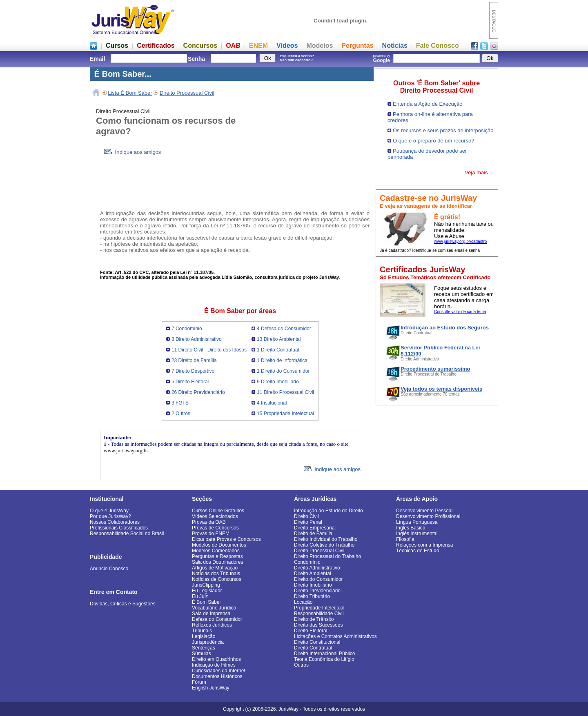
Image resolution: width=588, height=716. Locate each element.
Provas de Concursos (215, 528)
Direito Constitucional (317, 642)
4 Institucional (272, 403)
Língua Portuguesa (416, 522)
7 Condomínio (187, 328)
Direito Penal (308, 522)
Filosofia (405, 539)
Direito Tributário (312, 596)
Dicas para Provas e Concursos (226, 539)
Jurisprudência (208, 642)
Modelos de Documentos (219, 545)
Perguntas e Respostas (217, 556)
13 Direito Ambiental (279, 339)
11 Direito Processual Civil (285, 392)
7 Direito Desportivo (193, 371)
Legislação (203, 636)
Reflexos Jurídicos (212, 625)
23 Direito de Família (194, 360)
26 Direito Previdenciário (198, 392)
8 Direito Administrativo (197, 339)
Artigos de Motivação (215, 568)
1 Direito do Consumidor (283, 371)
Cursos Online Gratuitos (218, 511)
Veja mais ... (479, 172)
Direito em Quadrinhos (216, 659)
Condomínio (307, 562)
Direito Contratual (313, 648)
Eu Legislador (207, 591)
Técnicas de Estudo (417, 551)
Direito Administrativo (317, 568)
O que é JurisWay (109, 511)
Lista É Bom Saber (130, 93)
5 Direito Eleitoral (190, 382)
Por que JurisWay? (110, 516)
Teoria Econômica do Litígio (324, 659)
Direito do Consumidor (318, 579)
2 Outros (181, 413)
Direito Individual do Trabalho (325, 539)
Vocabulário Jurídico (214, 608)
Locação (303, 602)
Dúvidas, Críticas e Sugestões (123, 604)
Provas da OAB (209, 522)
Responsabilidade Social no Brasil (127, 533)
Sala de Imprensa (211, 613)
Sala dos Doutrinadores (217, 562)
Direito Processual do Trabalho (327, 556)
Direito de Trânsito (314, 619)
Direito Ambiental (312, 573)
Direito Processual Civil (187, 93)
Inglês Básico (410, 528)
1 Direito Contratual (278, 350)
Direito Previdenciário (317, 591)
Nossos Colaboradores (115, 522)
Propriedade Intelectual (319, 608)
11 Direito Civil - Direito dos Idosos (209, 350)
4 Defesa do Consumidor (284, 328)
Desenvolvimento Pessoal (424, 511)
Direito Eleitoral (310, 631)
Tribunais (202, 631)
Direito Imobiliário (313, 585)
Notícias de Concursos (216, 579)
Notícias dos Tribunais (216, 573)
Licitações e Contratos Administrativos (335, 636)
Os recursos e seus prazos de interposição (443, 130)
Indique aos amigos (132, 152)
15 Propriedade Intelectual (285, 413)
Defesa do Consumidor (217, 619)
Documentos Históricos (217, 676)
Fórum (199, 682)
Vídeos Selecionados (215, 516)
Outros (301, 665)
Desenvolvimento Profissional (428, 516)
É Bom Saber (206, 602)
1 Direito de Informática (282, 360)
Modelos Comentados (216, 551)
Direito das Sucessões (318, 625)
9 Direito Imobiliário (278, 382)
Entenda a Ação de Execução (428, 104)
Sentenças (203, 648)
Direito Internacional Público (324, 653)
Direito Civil (306, 516)
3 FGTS (180, 403)
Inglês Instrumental (416, 533)
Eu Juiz (200, 596)
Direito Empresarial (315, 528)
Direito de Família (313, 533)
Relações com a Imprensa (424, 545)
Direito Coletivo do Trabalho (324, 545)
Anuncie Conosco (109, 568)
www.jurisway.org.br (126, 450)
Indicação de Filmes (214, 665)
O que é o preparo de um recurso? (433, 141)
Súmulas (201, 653)
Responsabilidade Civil (318, 613)
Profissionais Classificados (119, 528)
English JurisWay (210, 688)
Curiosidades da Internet (218, 671)
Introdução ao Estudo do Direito (328, 511)
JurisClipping (206, 585)
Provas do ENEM (210, 533)
